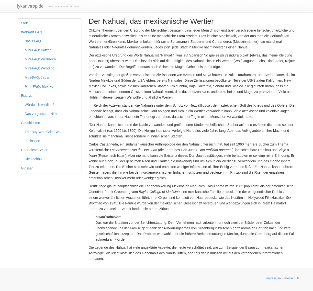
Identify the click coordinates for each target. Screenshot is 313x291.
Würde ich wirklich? (39, 105)
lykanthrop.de (30, 6)
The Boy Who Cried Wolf (43, 132)
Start (24, 23)
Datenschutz (291, 278)
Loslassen (32, 141)
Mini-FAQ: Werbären (40, 59)
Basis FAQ (33, 41)
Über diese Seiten (34, 150)
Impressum (273, 278)
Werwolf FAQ (31, 32)
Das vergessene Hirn (41, 114)
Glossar (27, 168)
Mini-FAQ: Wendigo (39, 68)
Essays (26, 96)
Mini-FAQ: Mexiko (39, 87)
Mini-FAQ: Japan (37, 77)
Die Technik (33, 159)
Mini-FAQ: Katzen (38, 50)
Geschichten (30, 123)
